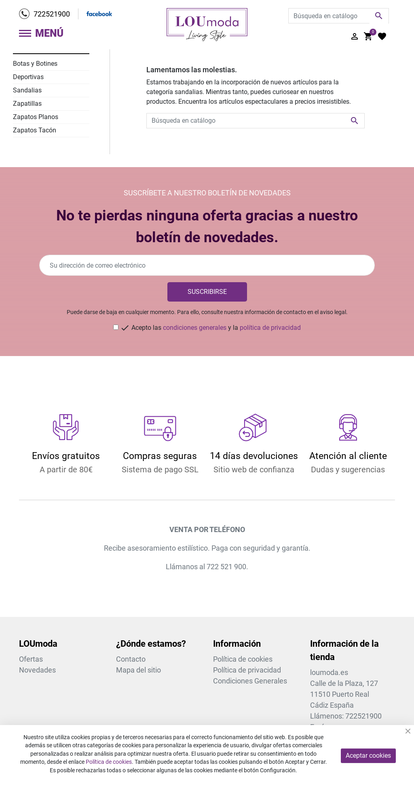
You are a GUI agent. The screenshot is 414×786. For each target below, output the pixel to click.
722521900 (52, 14)
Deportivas (28, 77)
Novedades (37, 670)
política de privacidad (270, 327)
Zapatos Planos (35, 117)
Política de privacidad (247, 670)
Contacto (131, 659)
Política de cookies (242, 659)
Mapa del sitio (138, 670)
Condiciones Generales (250, 681)
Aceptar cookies (368, 755)
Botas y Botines (35, 63)
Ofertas (31, 659)
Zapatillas (27, 103)
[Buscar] (338, 15)
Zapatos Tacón (34, 130)
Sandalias (27, 90)
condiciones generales (194, 327)
